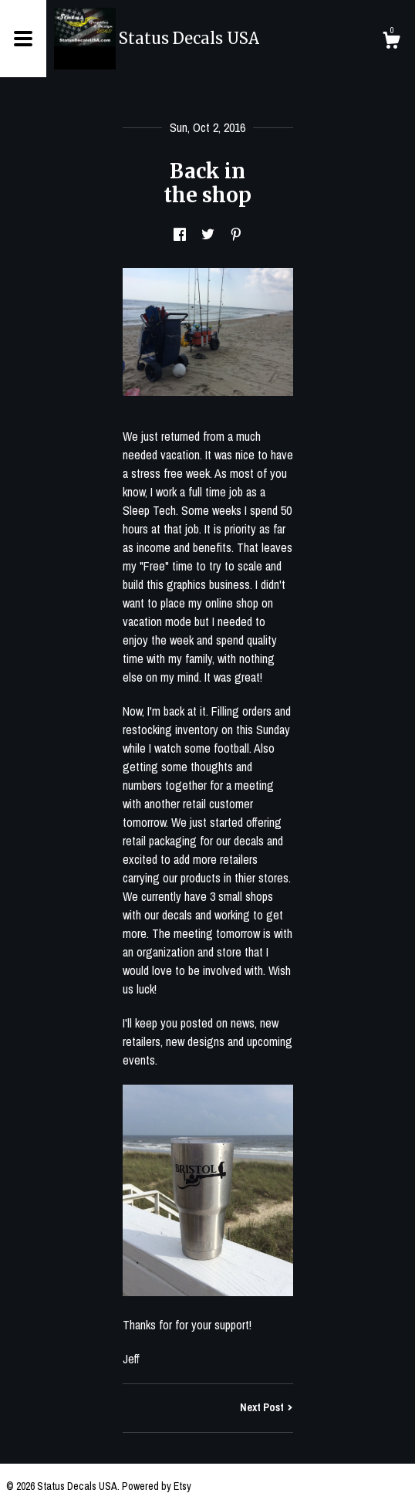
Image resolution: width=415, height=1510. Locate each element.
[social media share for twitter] (207, 234)
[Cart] (391, 42)
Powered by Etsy (156, 1486)
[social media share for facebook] (180, 234)
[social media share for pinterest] (236, 234)
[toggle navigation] (23, 38)
